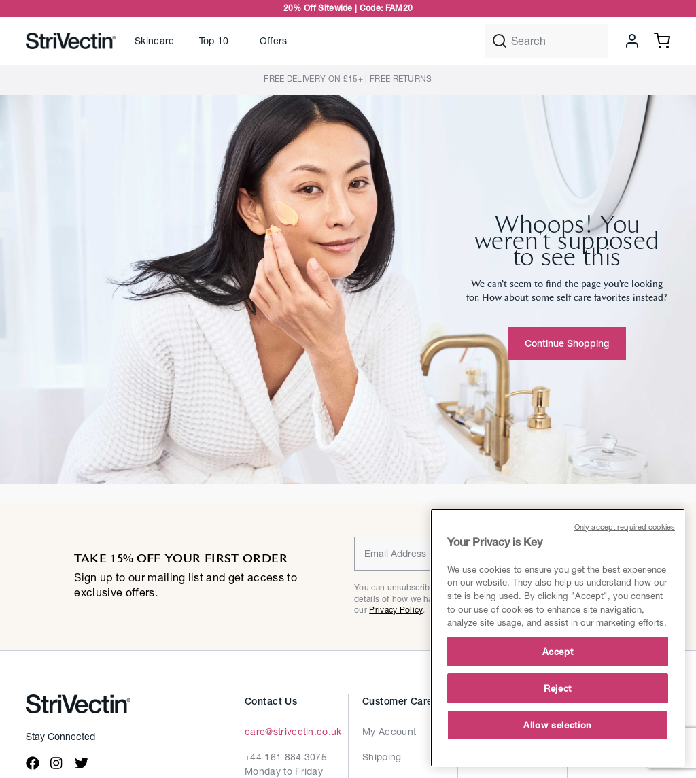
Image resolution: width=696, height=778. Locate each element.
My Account (389, 731)
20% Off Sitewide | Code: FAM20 (348, 8)
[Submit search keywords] (499, 41)
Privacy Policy (395, 610)
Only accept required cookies (624, 526)
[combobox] (546, 41)
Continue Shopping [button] (567, 343)
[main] (557, 638)
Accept (558, 651)
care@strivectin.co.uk (293, 731)
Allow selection (557, 725)
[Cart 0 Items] (662, 39)
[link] (217, 41)
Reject (558, 688)
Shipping (382, 756)
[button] (155, 41)
